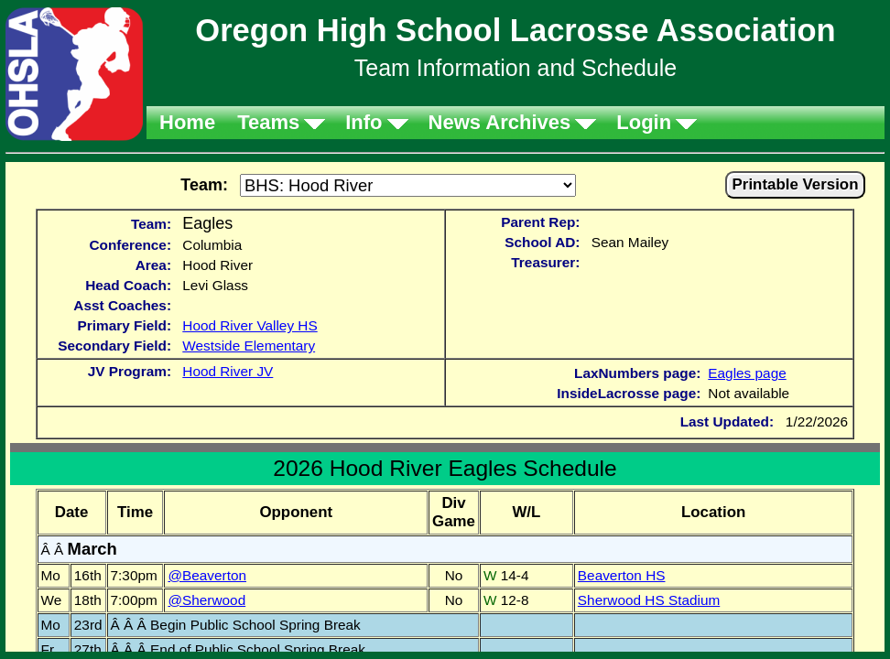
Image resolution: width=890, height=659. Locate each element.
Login (643, 122)
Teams (268, 122)
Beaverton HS (622, 575)
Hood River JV (227, 371)
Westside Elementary (248, 345)
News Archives (500, 122)
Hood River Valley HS (249, 325)
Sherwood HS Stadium (649, 600)
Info (363, 122)
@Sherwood (206, 600)
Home (187, 122)
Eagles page (747, 373)
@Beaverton (207, 575)
